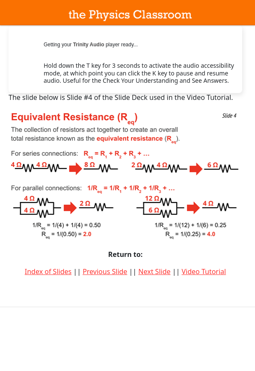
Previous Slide (105, 271)
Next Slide (154, 271)
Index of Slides (48, 271)
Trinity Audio (88, 45)
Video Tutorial (203, 271)
